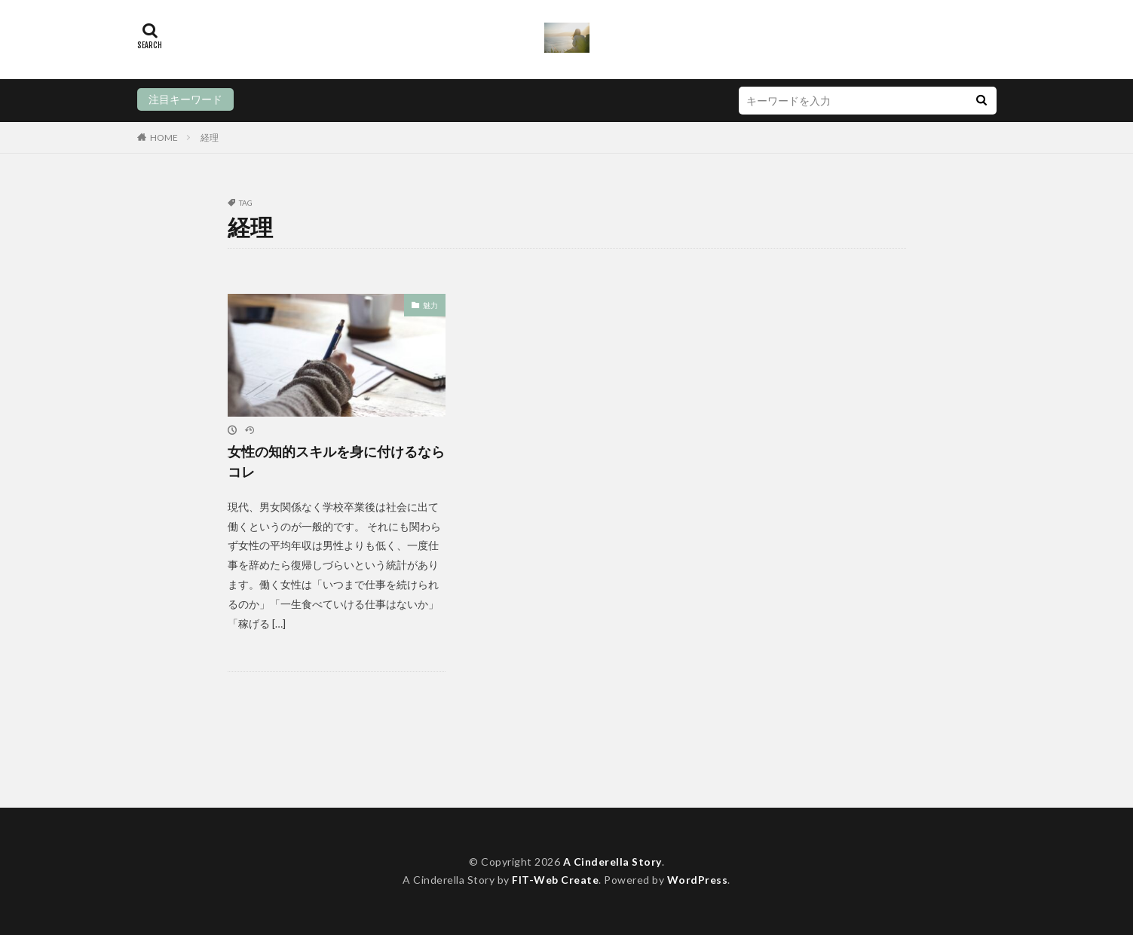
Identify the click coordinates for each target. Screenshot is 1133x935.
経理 (210, 137)
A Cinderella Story (612, 861)
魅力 (430, 304)
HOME (164, 137)
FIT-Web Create (555, 880)
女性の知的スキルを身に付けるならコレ (336, 461)
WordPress (697, 880)
